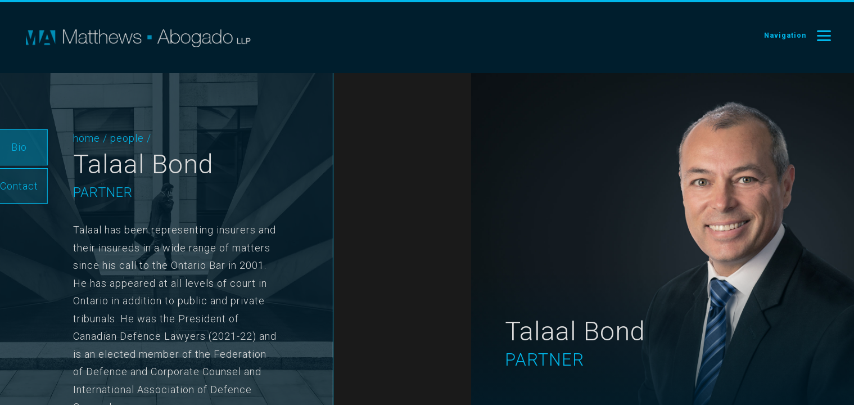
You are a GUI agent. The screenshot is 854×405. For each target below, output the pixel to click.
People (106, 138)
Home (65, 138)
